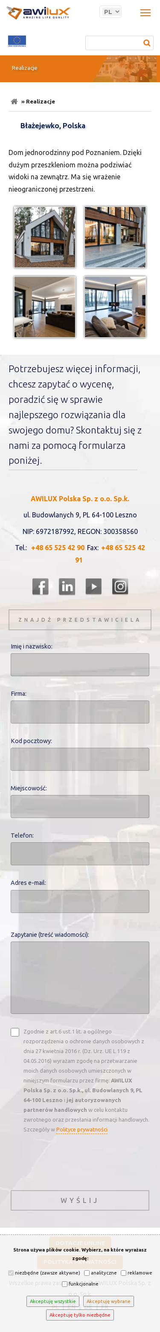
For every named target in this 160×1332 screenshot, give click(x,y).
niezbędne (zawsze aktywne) (44, 1273)
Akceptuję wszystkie (53, 1301)
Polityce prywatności (82, 1129)
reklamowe (136, 1273)
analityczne (100, 1273)
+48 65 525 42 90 (57, 547)
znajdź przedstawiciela (80, 620)
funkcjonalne (80, 1284)
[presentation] (75, 1160)
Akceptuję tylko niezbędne (80, 1315)
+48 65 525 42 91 (110, 554)
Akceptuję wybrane (109, 1301)
